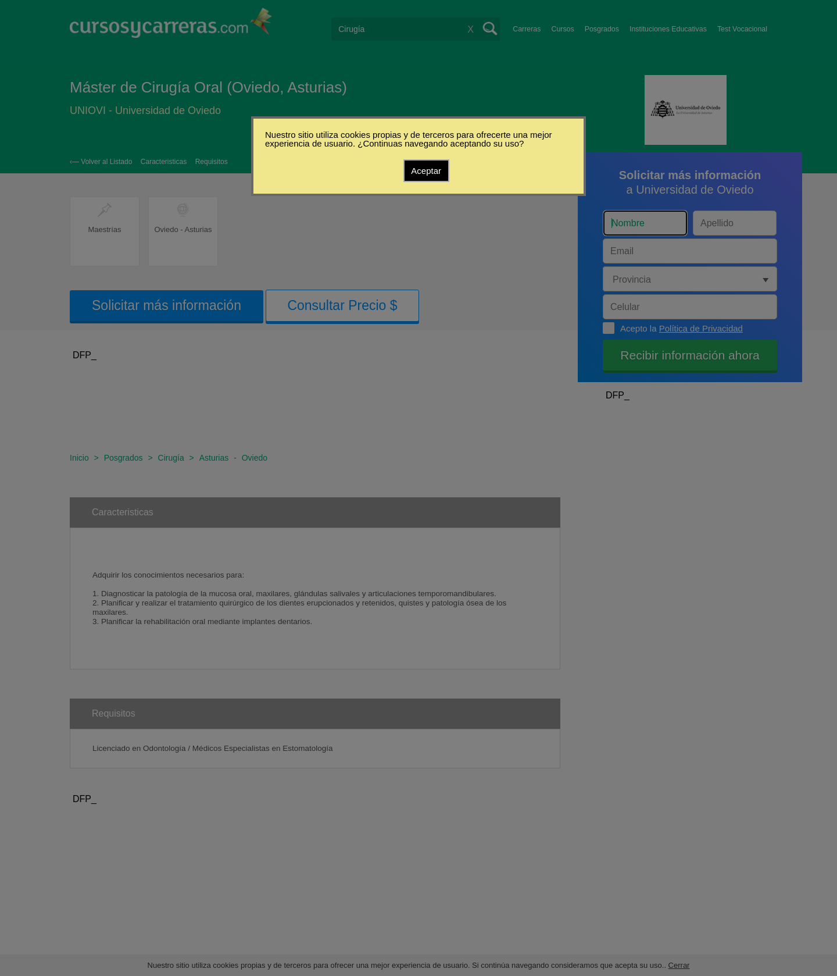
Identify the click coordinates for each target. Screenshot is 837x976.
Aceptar (426, 171)
